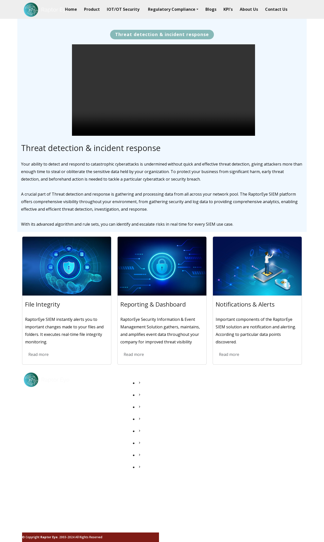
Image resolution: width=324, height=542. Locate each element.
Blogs (210, 9)
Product (92, 9)
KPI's (228, 9)
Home (71, 9)
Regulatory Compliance (159, 425)
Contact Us (276, 9)
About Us (249, 9)
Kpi (140, 437)
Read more (38, 354)
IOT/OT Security (123, 9)
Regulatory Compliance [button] (171, 9)
